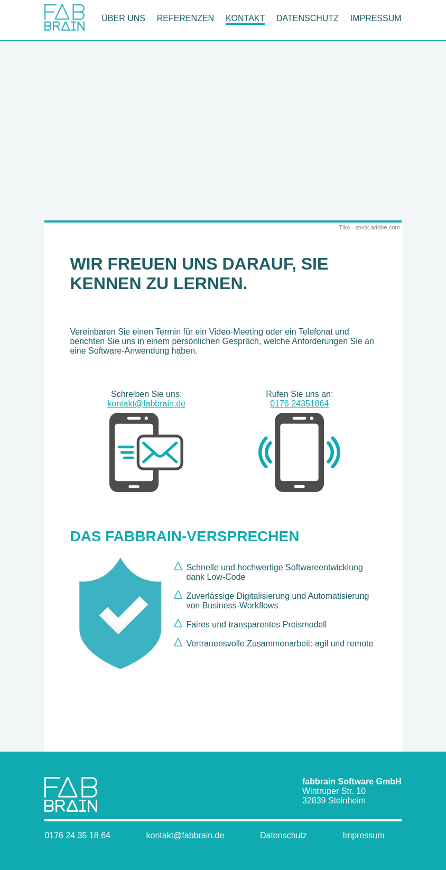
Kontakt (245, 18)
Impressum (376, 18)
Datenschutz (307, 18)
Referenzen (185, 18)
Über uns (123, 18)
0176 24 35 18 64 (77, 835)
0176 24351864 (299, 446)
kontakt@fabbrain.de (146, 446)
